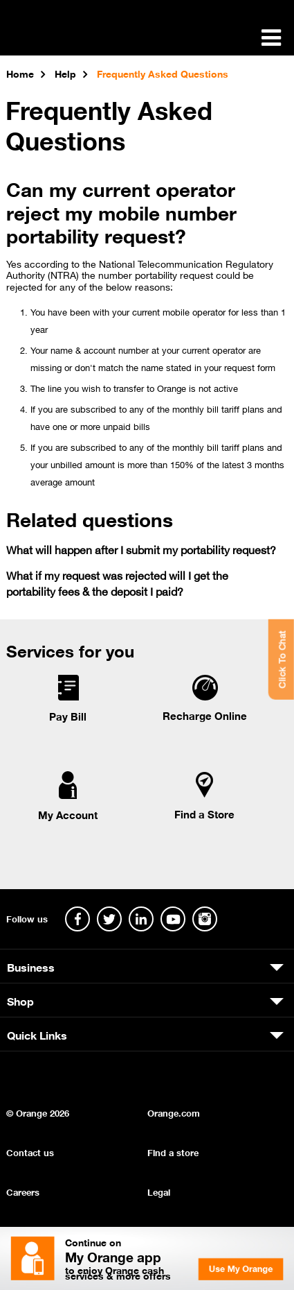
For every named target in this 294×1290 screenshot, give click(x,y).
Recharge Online (205, 715)
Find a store (173, 1151)
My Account (68, 814)
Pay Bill (67, 715)
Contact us (30, 1151)
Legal (158, 1191)
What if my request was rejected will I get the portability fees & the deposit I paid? (117, 583)
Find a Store (204, 813)
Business (31, 966)
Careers (22, 1191)
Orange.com (173, 1112)
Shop (20, 1000)
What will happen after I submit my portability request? (141, 549)
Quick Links (37, 1034)
